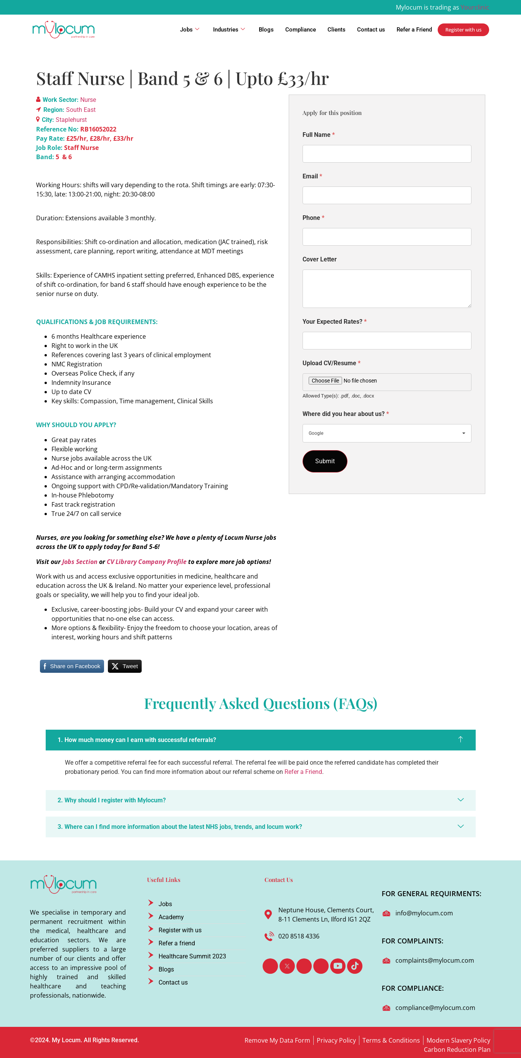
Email (312, 176)
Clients (336, 29)
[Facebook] (270, 966)
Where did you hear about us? (346, 414)
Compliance (300, 29)
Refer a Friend (414, 29)
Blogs (266, 29)
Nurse (88, 99)
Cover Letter (320, 259)
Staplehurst (71, 119)
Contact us (371, 29)
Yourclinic (475, 7)
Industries (229, 29)
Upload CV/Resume (332, 363)
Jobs (189, 29)
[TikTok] (354, 966)
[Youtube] (338, 966)
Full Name (319, 134)
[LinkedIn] (304, 966)
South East (81, 109)
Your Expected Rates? (335, 321)
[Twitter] (287, 966)
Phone (313, 217)
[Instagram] (321, 966)
